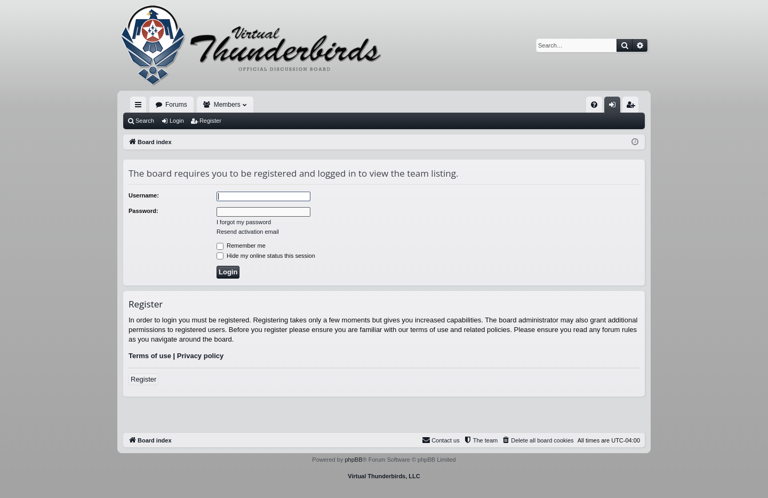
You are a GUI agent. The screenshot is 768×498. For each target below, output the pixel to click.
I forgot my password (244, 222)
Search (144, 120)
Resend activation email (248, 231)
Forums (176, 104)
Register (210, 120)
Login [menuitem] (614, 107)
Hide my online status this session (266, 255)
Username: (144, 195)
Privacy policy (200, 356)
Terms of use (150, 356)
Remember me (241, 245)
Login (177, 120)
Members (227, 104)
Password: (143, 211)
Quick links (140, 107)
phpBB (353, 459)
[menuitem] (594, 105)
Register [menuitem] (632, 107)
